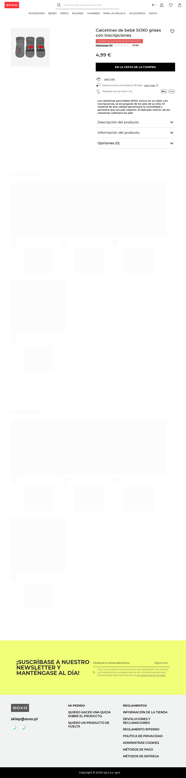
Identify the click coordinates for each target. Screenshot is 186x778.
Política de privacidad (143, 736)
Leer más (109, 79)
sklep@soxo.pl (24, 719)
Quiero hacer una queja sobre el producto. (89, 714)
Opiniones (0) (104, 45)
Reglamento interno (141, 729)
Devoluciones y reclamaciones (136, 721)
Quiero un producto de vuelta (88, 724)
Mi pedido (76, 705)
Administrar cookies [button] (141, 743)
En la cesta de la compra (135, 67)
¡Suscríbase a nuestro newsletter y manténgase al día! (52, 668)
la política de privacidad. (151, 675)
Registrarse (161, 662)
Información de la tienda (145, 712)
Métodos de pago (138, 749)
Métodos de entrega (141, 756)
